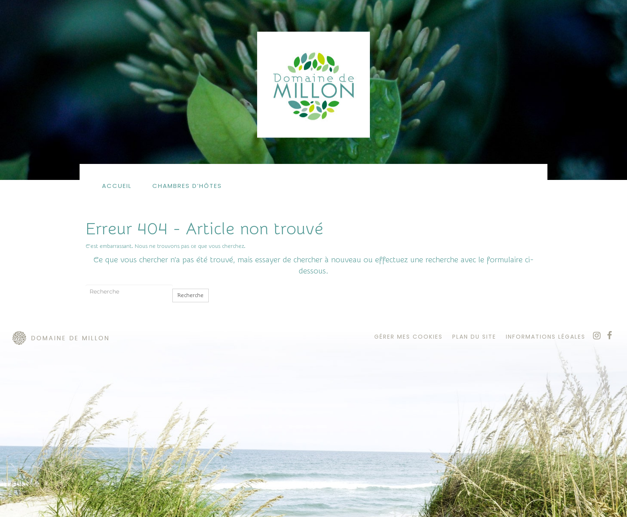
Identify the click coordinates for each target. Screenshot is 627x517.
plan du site (474, 337)
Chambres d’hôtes (187, 186)
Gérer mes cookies (408, 337)
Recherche (191, 295)
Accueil (117, 186)
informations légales (545, 337)
